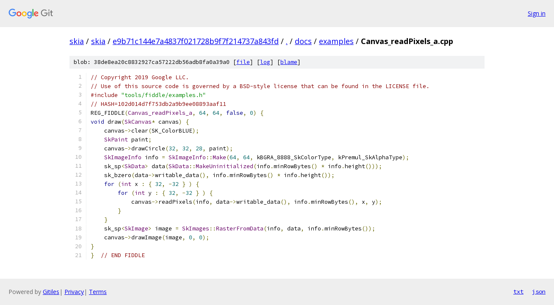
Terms (98, 292)
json (539, 291)
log (265, 62)
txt (518, 291)
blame (288, 62)
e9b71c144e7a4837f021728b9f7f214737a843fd (196, 41)
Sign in (537, 13)
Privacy (74, 292)
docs (303, 41)
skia (76, 41)
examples (336, 41)
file (243, 62)
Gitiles (51, 292)
